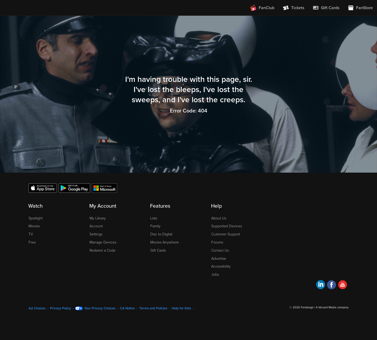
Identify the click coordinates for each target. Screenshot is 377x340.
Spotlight (36, 218)
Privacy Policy (60, 308)
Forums (217, 242)
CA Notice (127, 308)
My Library (98, 218)
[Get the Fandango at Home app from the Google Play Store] (74, 187)
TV (31, 234)
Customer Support (225, 234)
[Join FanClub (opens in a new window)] (262, 8)
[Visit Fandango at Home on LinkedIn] (320, 285)
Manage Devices (103, 242)
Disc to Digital (161, 234)
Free (32, 242)
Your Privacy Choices (99, 308)
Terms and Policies (153, 308)
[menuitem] (326, 8)
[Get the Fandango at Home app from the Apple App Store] (42, 187)
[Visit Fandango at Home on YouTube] (342, 285)
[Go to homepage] (36, 8)
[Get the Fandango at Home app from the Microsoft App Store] (104, 187)
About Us (218, 218)
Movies (34, 226)
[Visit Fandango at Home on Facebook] (331, 285)
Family (155, 226)
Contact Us (220, 250)
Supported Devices (226, 226)
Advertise (218, 258)
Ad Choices (37, 308)
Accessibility (221, 266)
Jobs (215, 274)
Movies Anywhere (164, 242)
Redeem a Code (102, 250)
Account (96, 226)
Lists (153, 218)
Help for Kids (181, 308)
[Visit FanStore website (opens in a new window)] (360, 8)
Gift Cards (158, 250)
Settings (96, 234)
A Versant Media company (332, 307)
